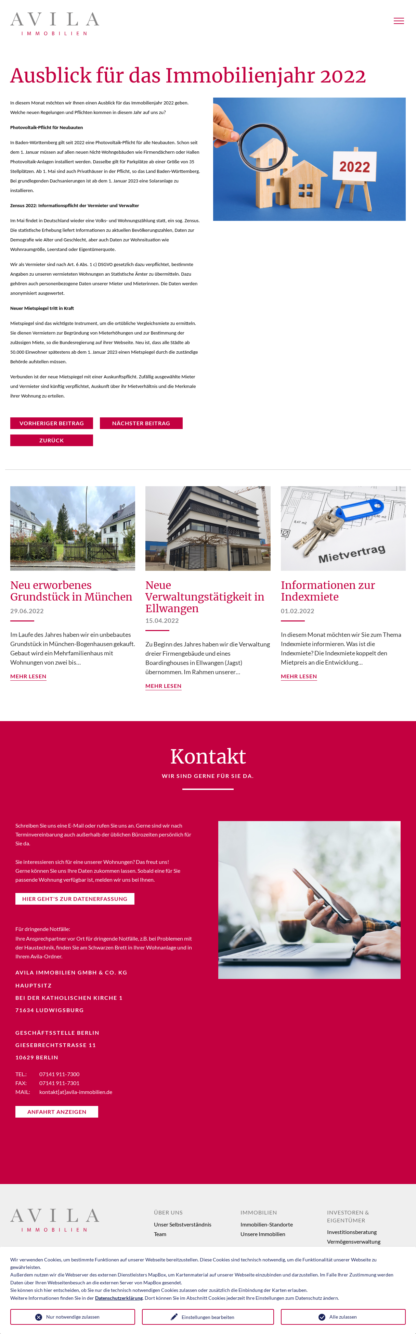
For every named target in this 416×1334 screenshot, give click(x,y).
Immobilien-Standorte (266, 1224)
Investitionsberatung (352, 1232)
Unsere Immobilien (262, 1234)
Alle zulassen (343, 1317)
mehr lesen (28, 676)
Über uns (168, 1212)
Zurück (51, 440)
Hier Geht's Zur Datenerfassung (75, 898)
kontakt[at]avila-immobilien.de (75, 1091)
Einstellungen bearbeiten (208, 1317)
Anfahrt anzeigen (57, 1111)
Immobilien (258, 1212)
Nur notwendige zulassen (73, 1317)
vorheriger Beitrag (52, 423)
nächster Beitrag (141, 423)
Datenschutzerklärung (119, 1298)
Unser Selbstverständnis (182, 1224)
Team (160, 1234)
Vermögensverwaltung (353, 1241)
